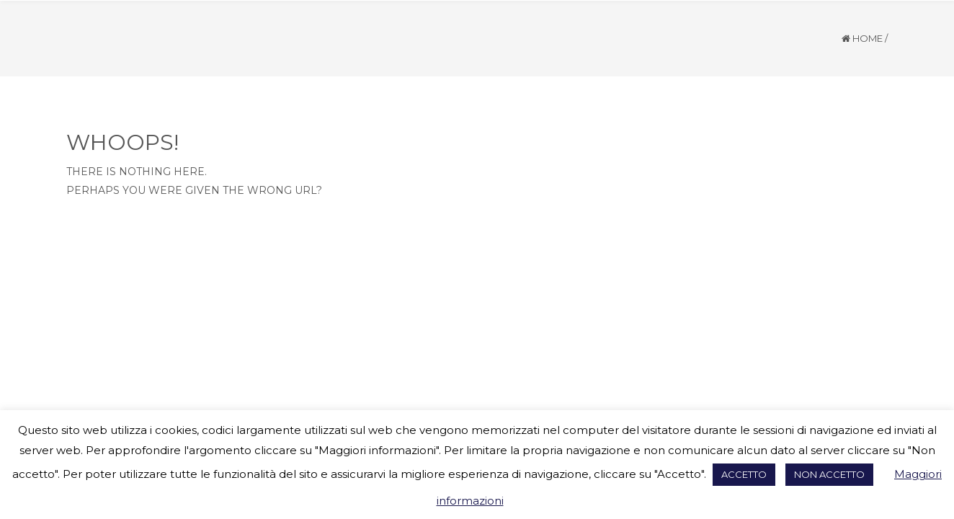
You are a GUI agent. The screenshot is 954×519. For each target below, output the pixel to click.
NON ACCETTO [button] (829, 474)
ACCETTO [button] (744, 474)
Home (867, 38)
